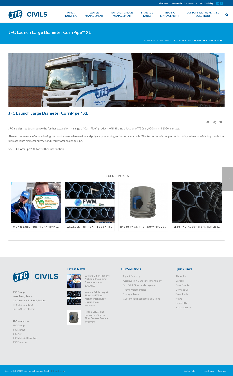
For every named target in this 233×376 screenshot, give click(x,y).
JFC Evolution (20, 342)
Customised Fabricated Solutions (203, 14)
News (179, 298)
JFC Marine (19, 329)
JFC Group (19, 325)
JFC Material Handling (25, 337)
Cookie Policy (189, 371)
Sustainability (206, 3)
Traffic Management (169, 14)
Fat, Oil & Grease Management (122, 14)
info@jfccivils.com (25, 308)
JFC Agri (17, 333)
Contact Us (191, 3)
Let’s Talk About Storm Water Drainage (198, 226)
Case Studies (177, 3)
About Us (163, 3)
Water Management (94, 14)
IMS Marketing (57, 371)
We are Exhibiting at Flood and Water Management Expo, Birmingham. (91, 226)
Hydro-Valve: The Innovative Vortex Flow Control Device (144, 226)
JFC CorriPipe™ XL (24, 149)
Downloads (182, 294)
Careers (180, 280)
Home (147, 40)
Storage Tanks (147, 14)
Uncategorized (162, 40)
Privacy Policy (207, 371)
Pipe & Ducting (71, 14)
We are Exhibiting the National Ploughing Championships (37, 226)
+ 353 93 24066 (24, 304)
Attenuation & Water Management (142, 280)
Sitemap (222, 371)
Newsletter (182, 302)
